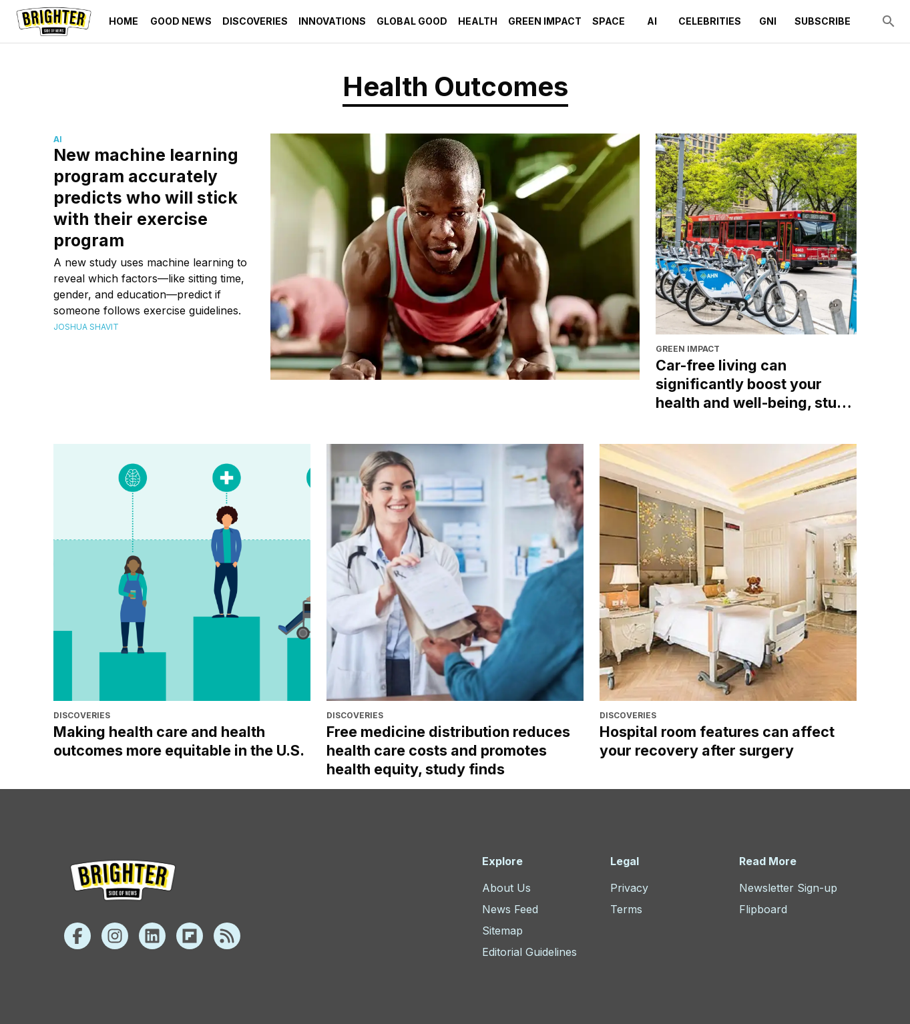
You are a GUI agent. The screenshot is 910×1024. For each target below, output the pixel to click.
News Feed (510, 909)
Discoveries (255, 21)
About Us (506, 887)
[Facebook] (77, 936)
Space (608, 21)
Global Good (412, 21)
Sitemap (502, 930)
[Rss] (227, 936)
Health (478, 21)
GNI (767, 21)
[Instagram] (114, 936)
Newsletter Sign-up (788, 887)
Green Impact (545, 21)
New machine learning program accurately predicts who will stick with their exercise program (145, 197)
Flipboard (763, 909)
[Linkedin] (152, 936)
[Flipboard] (189, 936)
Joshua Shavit (86, 327)
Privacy (629, 887)
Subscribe (822, 21)
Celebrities (709, 21)
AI (651, 21)
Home (123, 21)
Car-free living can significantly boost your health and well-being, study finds (755, 384)
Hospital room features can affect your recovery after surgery (717, 741)
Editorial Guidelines (529, 952)
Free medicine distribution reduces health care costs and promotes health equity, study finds (448, 750)
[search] (888, 21)
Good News (181, 21)
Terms (626, 909)
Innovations (332, 21)
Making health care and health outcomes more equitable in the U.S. (178, 741)
